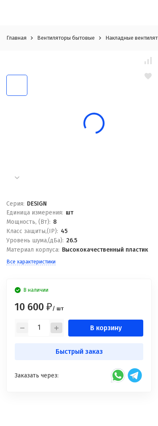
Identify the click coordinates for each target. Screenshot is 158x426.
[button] (16, 177)
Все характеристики (31, 261)
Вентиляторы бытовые (66, 38)
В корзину (106, 328)
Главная (16, 38)
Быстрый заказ (79, 351)
